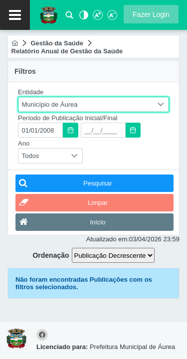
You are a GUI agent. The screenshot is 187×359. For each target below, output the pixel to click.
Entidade (30, 92)
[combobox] (93, 104)
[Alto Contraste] (83, 17)
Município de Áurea (50, 104)
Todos (30, 156)
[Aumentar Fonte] (97, 17)
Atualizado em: (107, 239)
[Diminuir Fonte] (111, 17)
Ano (23, 143)
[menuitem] (14, 43)
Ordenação (50, 255)
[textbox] (40, 130)
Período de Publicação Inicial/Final (67, 118)
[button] (151, 14)
